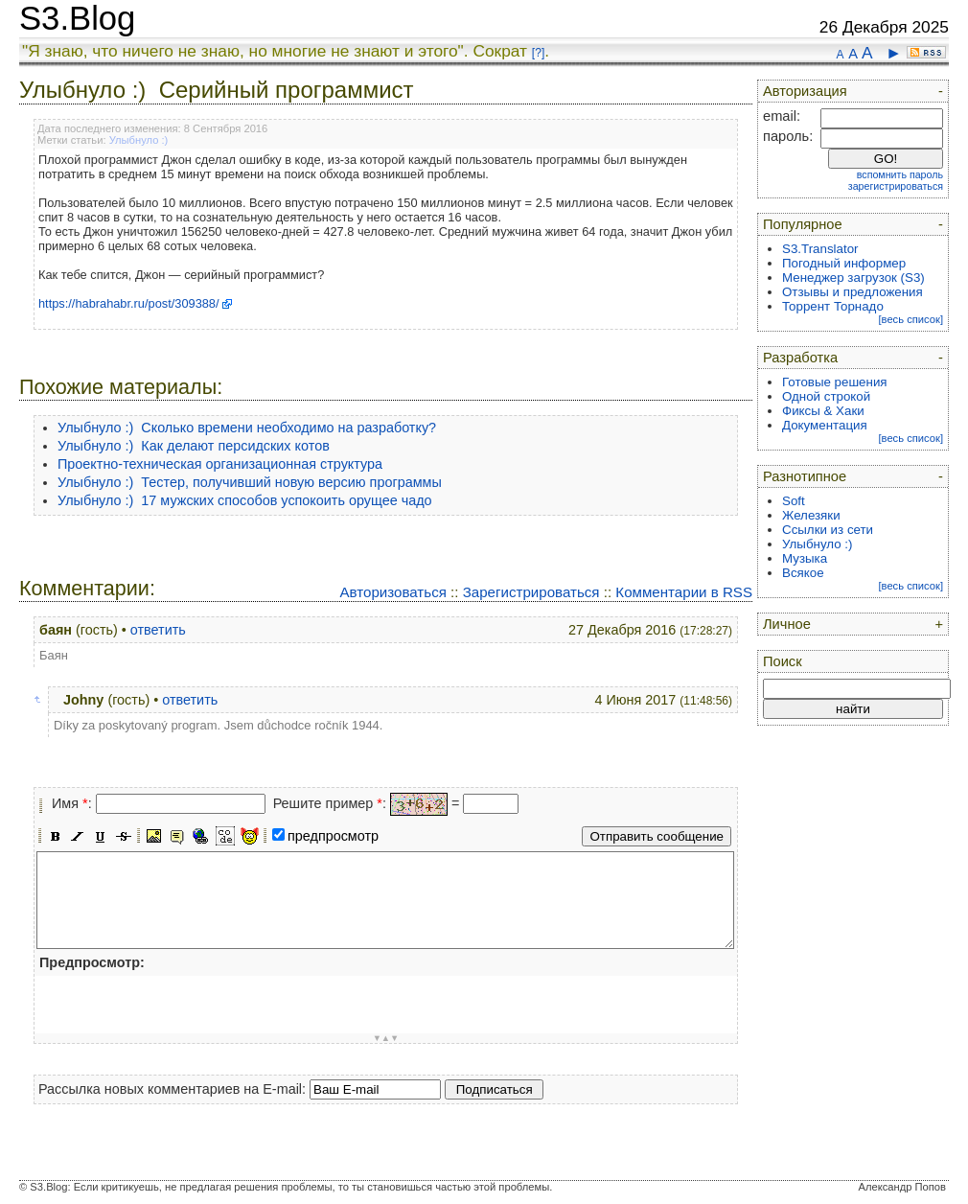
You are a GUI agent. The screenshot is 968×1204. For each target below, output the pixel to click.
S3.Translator (820, 249)
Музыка (804, 558)
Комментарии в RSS (683, 592)
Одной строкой (826, 396)
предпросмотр (333, 836)
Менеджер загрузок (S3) (853, 277)
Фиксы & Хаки (823, 411)
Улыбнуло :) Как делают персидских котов (194, 445)
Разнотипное (804, 476)
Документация (824, 425)
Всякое (803, 573)
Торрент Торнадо (833, 306)
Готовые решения (834, 382)
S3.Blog (77, 18)
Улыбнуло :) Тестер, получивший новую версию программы (250, 482)
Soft (793, 501)
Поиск (782, 661)
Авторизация (805, 91)
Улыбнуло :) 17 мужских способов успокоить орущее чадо (245, 500)
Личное (787, 624)
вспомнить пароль (900, 174)
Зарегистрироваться (531, 592)
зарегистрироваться (895, 186)
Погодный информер (844, 263)
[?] (538, 52)
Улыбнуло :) (139, 140)
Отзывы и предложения (852, 292)
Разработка (800, 357)
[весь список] (910, 319)
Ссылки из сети (827, 529)
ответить (158, 629)
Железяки (811, 515)
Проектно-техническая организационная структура (220, 464)
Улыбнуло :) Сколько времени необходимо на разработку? (247, 427)
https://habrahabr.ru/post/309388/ (128, 303)
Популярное (802, 224)
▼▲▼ (386, 1038)
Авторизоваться (392, 592)
